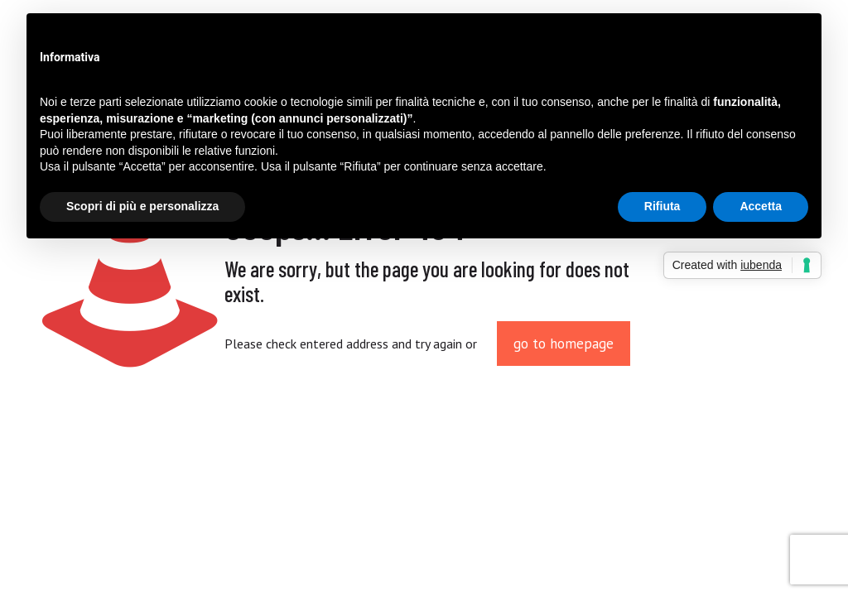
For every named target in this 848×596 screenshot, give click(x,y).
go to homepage (563, 343)
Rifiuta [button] (662, 206)
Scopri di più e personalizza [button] (142, 206)
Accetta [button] (761, 206)
